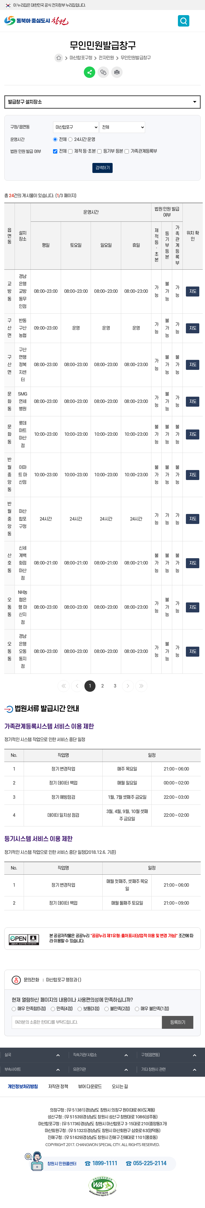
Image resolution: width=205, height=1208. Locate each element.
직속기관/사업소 (82, 1056)
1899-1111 (104, 1164)
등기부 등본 (113, 151)
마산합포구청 (81, 57)
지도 (193, 292)
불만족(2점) (120, 1009)
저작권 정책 (58, 1087)
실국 (5, 1056)
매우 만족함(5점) (31, 1009)
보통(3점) (91, 1009)
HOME (58, 58)
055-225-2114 (149, 1164)
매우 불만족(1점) (155, 1009)
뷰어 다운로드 (90, 1087)
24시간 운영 (84, 139)
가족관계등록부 (144, 151)
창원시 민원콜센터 (61, 1165)
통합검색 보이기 (183, 21)
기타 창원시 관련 (151, 1070)
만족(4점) (64, 1009)
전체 (62, 139)
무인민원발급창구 (136, 57)
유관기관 (77, 1070)
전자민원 (106, 57)
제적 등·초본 (84, 151)
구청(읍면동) (148, 1056)
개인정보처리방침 (23, 1087)
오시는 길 (120, 1087)
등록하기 (177, 1023)
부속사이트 (10, 1070)
